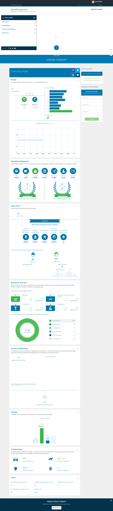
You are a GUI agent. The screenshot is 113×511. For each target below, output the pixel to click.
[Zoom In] (111, 50)
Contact (87, 5)
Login (100, 5)
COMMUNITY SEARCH (96, 9)
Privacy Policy (94, 5)
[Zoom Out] (111, 52)
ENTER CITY (92, 99)
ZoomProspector (19, 9)
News (83, 5)
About (79, 5)
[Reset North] (111, 54)
